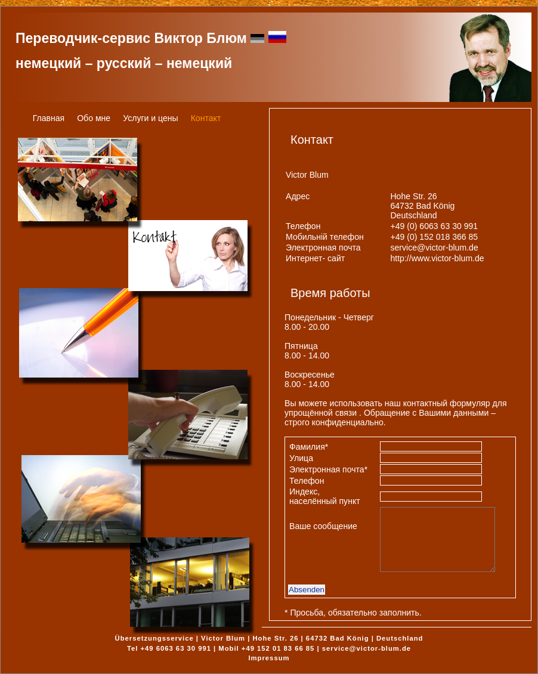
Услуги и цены (150, 118)
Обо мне (93, 118)
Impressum (268, 657)
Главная (49, 118)
